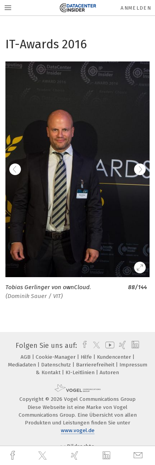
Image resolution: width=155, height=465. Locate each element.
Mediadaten (23, 364)
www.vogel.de (78, 430)
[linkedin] (107, 456)
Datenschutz (56, 364)
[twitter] (43, 455)
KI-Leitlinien (80, 372)
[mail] (139, 456)
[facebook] (13, 456)
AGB (26, 357)
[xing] (75, 455)
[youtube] (108, 345)
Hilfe (87, 357)
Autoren (109, 372)
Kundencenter (115, 357)
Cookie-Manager (56, 357)
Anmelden (136, 8)
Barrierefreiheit (96, 364)
